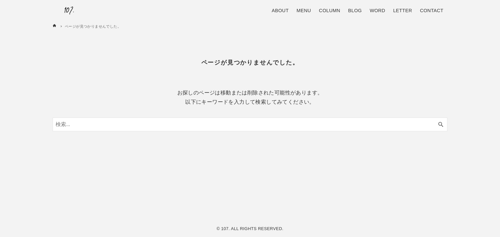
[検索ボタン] (440, 124)
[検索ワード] (250, 124)
